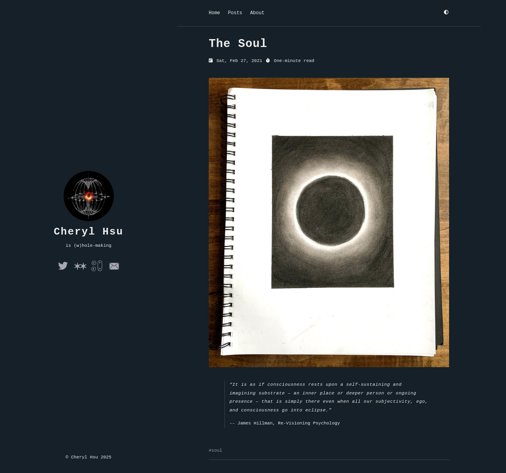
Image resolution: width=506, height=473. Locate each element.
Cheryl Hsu (88, 232)
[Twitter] (63, 271)
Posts (235, 12)
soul (216, 451)
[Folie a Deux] (97, 271)
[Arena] (80, 271)
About (257, 12)
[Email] (114, 271)
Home (214, 12)
